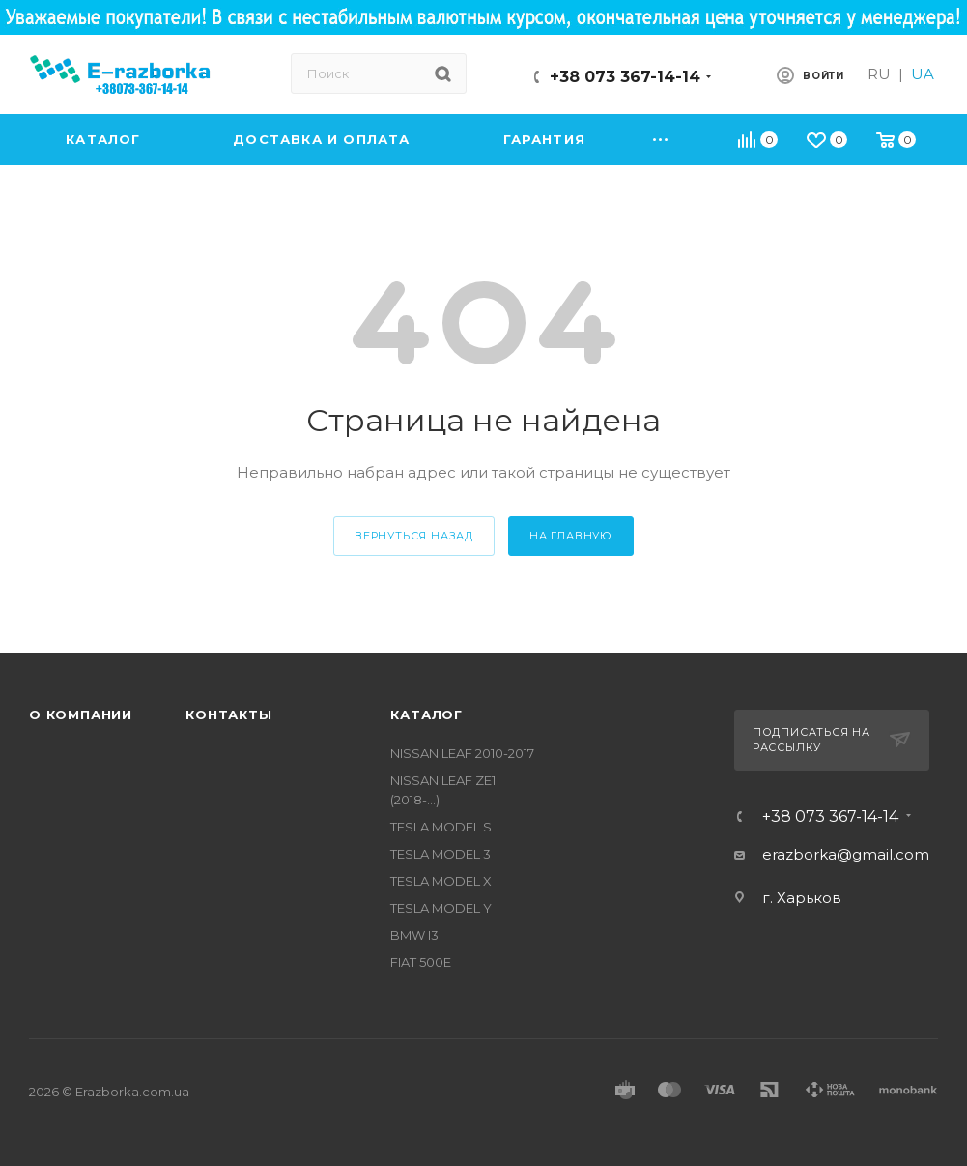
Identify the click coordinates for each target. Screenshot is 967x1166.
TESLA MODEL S (441, 826)
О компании (80, 714)
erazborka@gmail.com (845, 854)
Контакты (228, 714)
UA (922, 74)
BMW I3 (414, 935)
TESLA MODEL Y (441, 908)
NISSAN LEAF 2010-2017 (462, 753)
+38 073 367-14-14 (625, 77)
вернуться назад (414, 535)
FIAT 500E (420, 962)
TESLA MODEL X (441, 881)
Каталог (426, 714)
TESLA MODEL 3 (440, 853)
